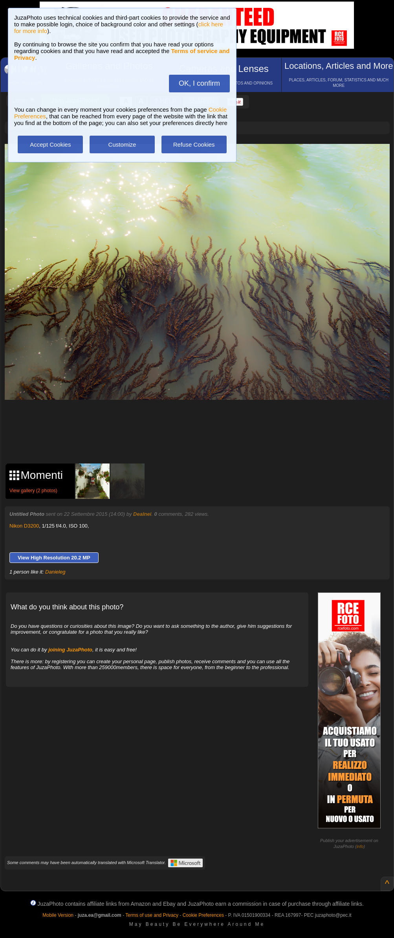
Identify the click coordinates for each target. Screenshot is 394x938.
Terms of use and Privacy (151, 915)
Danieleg (55, 572)
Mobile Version (57, 915)
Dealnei (142, 514)
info (360, 846)
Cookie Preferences (203, 915)
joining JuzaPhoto (70, 650)
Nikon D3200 (24, 526)
